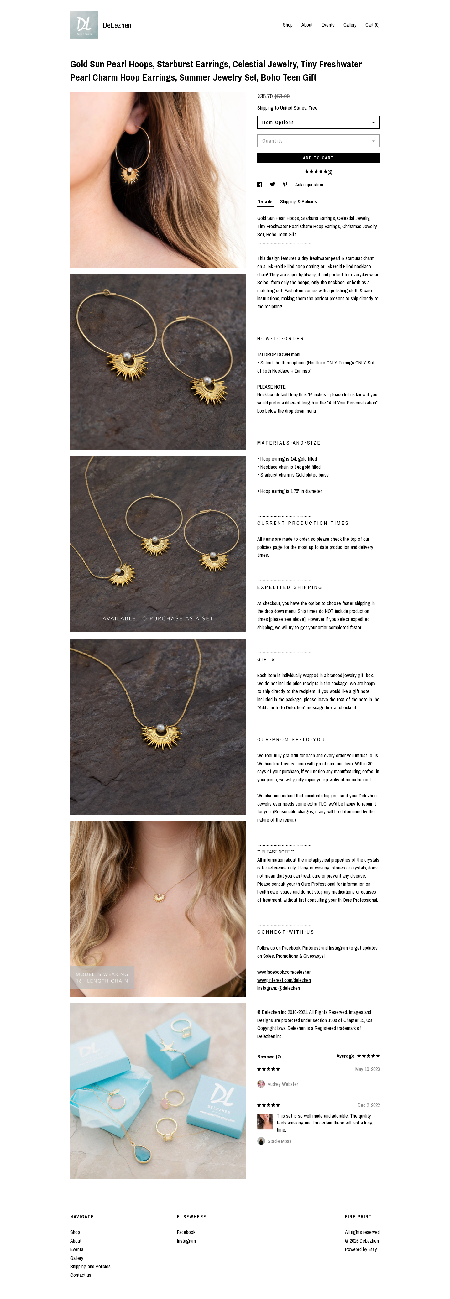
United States (293, 107)
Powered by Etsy (361, 1249)
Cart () (372, 24)
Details (265, 201)
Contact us (80, 1274)
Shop (288, 24)
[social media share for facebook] (260, 184)
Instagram (186, 1240)
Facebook (186, 1232)
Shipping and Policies (90, 1266)
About (307, 24)
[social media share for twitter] (273, 184)
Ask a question (309, 184)
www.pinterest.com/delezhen (284, 980)
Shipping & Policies (298, 201)
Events (328, 24)
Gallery (350, 24)
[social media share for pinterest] (286, 184)
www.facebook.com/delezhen (284, 971)
